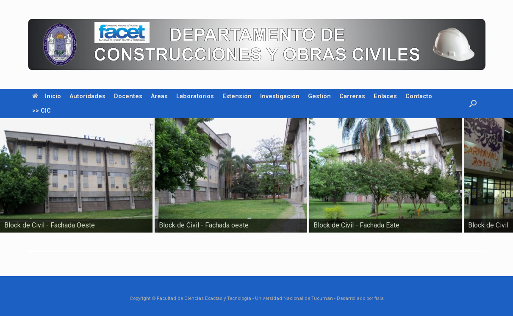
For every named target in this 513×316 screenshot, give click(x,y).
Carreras (352, 96)
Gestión (319, 96)
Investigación (279, 96)
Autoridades (87, 96)
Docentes (128, 96)
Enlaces (385, 96)
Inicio (46, 96)
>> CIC (41, 110)
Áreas (159, 96)
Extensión (237, 96)
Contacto (418, 96)
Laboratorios (195, 96)
